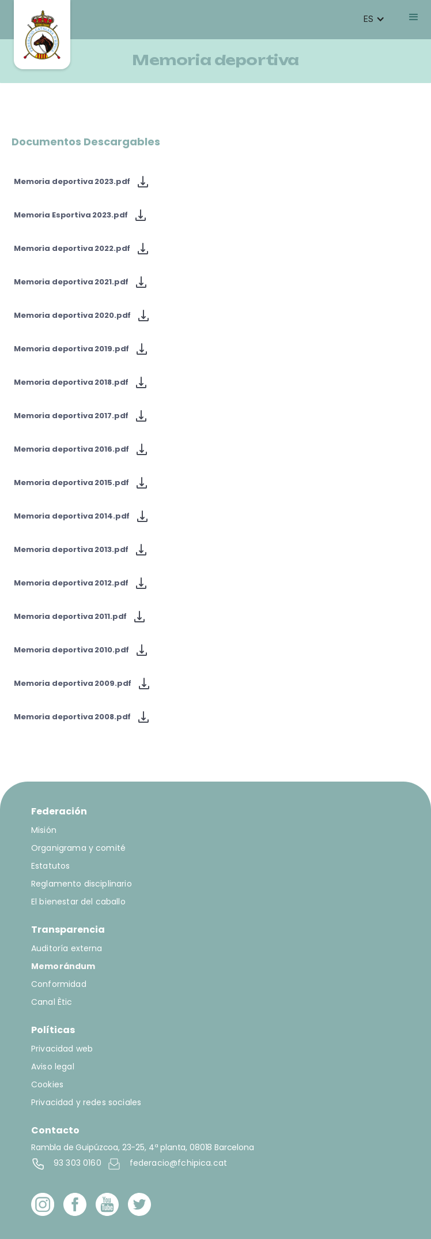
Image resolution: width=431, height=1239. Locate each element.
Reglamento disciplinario (81, 883)
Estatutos (50, 866)
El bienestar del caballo (78, 901)
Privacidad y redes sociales (86, 1102)
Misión (43, 830)
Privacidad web (62, 1048)
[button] (374, 19)
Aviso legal (52, 1066)
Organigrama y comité (78, 848)
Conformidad (58, 984)
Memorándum (63, 966)
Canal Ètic (52, 1002)
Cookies (47, 1084)
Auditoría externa (67, 948)
